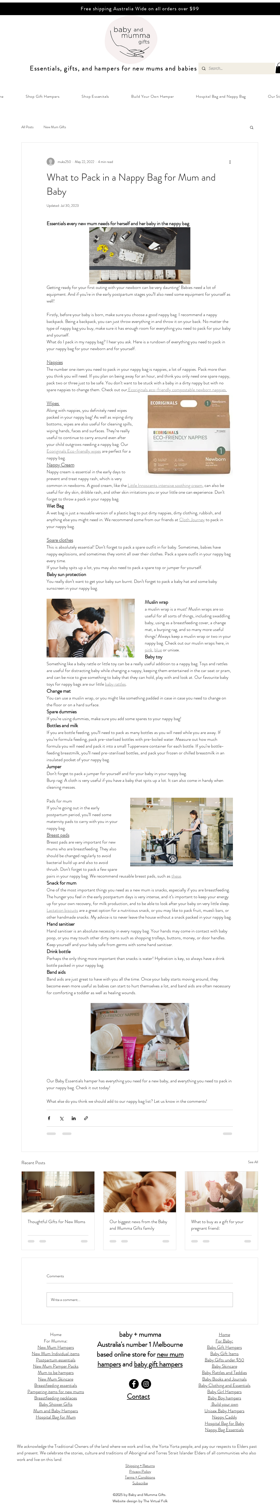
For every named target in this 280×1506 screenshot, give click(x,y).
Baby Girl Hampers (224, 1391)
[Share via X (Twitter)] (61, 1118)
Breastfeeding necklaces (55, 1398)
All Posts (27, 127)
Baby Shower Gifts (56, 1404)
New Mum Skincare (55, 1379)
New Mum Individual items (56, 1353)
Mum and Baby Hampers (55, 1411)
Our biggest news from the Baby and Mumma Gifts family (138, 1224)
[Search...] (236, 68)
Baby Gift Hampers (224, 1347)
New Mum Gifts (55, 127)
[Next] (252, 9)
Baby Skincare (224, 1366)
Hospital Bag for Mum (56, 1417)
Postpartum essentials (56, 1360)
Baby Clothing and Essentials (224, 1385)
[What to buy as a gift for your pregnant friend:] (221, 1192)
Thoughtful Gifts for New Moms (56, 1221)
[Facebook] (134, 1384)
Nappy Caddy (224, 1417)
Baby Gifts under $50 (224, 1360)
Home (55, 1334)
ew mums (149, 68)
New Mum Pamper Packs (56, 1366)
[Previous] (27, 9)
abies (189, 68)
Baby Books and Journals (224, 1379)
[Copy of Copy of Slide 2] (142, 2)
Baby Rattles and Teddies (224, 1372)
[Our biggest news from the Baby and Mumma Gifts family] (139, 1192)
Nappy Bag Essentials (224, 1429)
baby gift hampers (158, 1364)
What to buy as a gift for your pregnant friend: (217, 1224)
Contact (138, 1396)
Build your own (224, 1404)
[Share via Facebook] (49, 1118)
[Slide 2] (137, 2)
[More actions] (230, 162)
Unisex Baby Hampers (224, 1411)
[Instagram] (146, 1384)
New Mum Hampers (56, 1347)
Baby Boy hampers (224, 1398)
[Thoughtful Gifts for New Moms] (58, 1192)
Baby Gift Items (224, 1353)
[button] (42, 96)
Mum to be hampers (56, 1372)
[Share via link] (86, 1118)
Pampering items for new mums (55, 1391)
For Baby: (224, 1341)
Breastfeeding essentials (55, 1385)
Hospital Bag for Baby (224, 1423)
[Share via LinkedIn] (73, 1118)
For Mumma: (55, 1341)
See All (253, 1161)
